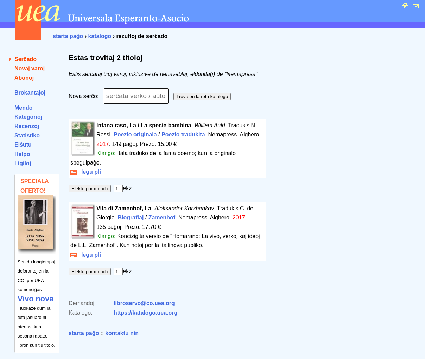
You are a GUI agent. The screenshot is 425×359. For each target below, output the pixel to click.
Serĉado (25, 59)
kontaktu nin (122, 333)
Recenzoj (26, 126)
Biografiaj (131, 217)
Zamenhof (161, 217)
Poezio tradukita (183, 134)
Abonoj (24, 78)
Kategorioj (28, 117)
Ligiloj (22, 163)
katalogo (99, 36)
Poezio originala (135, 134)
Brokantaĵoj (29, 93)
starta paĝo (68, 36)
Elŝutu (23, 145)
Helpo (22, 154)
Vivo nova (35, 298)
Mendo (23, 108)
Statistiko (27, 136)
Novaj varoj (29, 68)
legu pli (85, 172)
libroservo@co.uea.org (144, 303)
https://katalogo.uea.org (145, 313)
